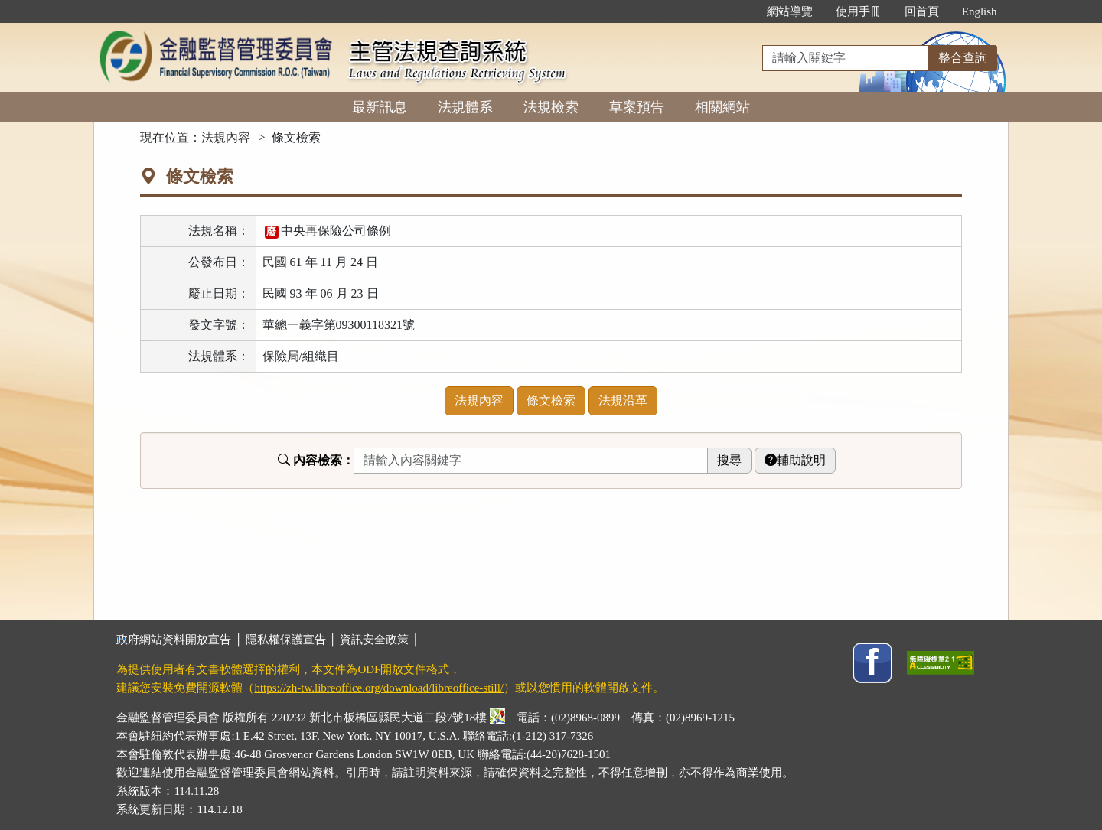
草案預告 (636, 107)
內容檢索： (316, 460)
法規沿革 (622, 400)
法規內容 (225, 137)
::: (739, 11)
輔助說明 (795, 460)
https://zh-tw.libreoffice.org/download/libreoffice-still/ (379, 688)
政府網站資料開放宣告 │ (180, 639)
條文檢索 (551, 400)
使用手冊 (859, 11)
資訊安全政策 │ (379, 639)
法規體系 (465, 107)
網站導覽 (790, 11)
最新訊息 (379, 107)
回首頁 (922, 11)
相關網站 (722, 107)
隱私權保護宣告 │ (293, 639)
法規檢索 (551, 107)
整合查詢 (962, 57)
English (979, 11)
